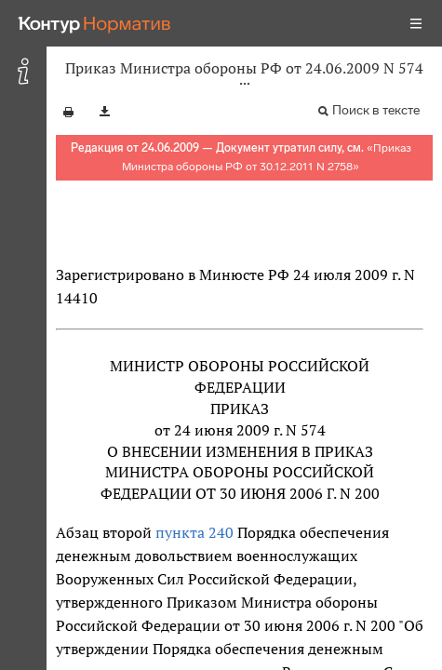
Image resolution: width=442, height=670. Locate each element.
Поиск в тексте (376, 110)
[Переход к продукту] (95, 23)
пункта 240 (194, 532)
